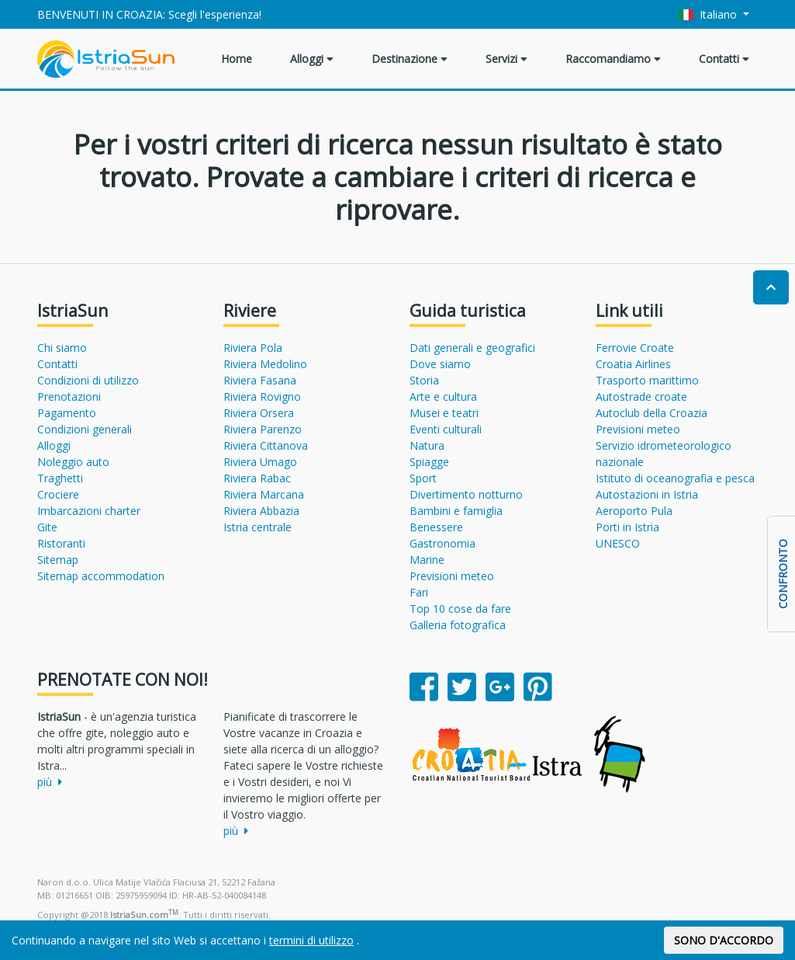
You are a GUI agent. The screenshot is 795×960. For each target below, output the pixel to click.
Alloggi (312, 58)
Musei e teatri (444, 412)
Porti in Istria (627, 527)
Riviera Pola (252, 347)
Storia (424, 380)
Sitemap (57, 559)
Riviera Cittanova (265, 445)
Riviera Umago (260, 461)
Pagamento (66, 412)
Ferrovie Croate (635, 347)
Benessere (436, 527)
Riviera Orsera (258, 412)
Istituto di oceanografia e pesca (675, 478)
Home (236, 58)
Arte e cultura (443, 396)
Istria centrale (257, 527)
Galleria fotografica (458, 624)
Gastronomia (442, 543)
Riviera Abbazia (261, 510)
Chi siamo (62, 347)
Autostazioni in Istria (647, 494)
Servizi (506, 58)
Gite (47, 527)
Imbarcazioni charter (88, 510)
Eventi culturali (446, 429)
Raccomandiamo (613, 58)
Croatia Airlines (633, 364)
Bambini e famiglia (456, 510)
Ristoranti (61, 543)
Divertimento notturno (466, 494)
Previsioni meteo (452, 576)
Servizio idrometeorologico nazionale (663, 453)
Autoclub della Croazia (651, 412)
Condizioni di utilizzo (88, 380)
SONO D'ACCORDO (723, 940)
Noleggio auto (73, 461)
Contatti (724, 58)
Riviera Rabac (257, 478)
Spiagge (429, 461)
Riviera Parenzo (262, 429)
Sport (423, 478)
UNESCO (618, 543)
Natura (427, 445)
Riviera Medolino (265, 364)
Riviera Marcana (263, 494)
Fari (419, 592)
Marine (427, 559)
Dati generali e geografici (472, 347)
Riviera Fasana (259, 380)
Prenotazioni (69, 396)
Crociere (58, 494)
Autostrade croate (641, 396)
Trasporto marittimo (647, 380)
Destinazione (410, 58)
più (49, 781)
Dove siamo (440, 364)
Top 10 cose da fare (460, 608)
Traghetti (60, 478)
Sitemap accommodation (100, 576)
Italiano (709, 14)
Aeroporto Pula (634, 510)
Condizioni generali (84, 429)
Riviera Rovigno (262, 396)
